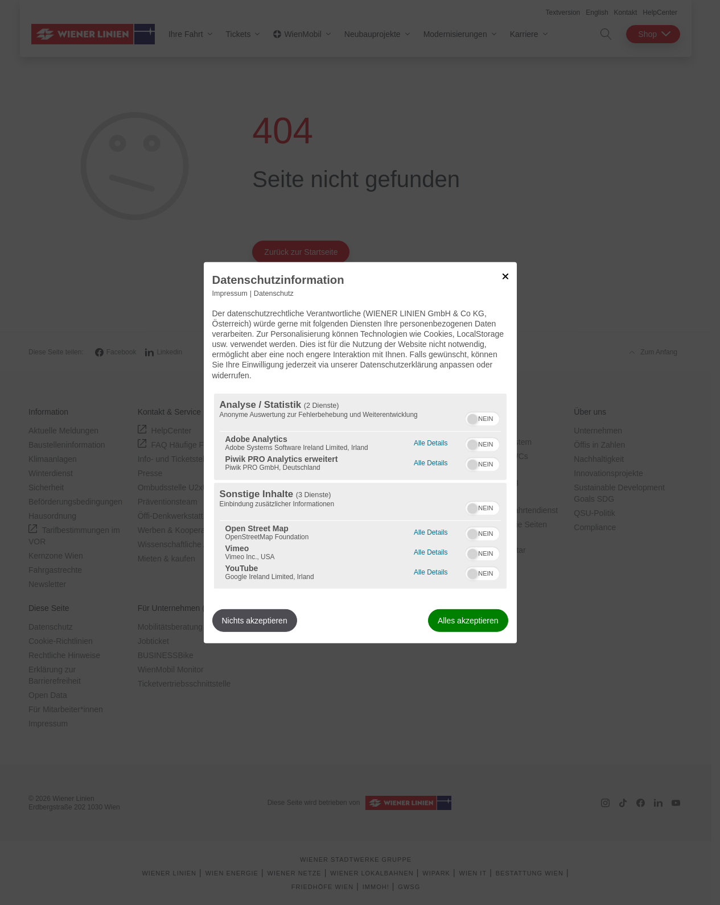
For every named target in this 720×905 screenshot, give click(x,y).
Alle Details (430, 441)
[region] (360, 491)
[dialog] (360, 452)
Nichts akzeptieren (254, 620)
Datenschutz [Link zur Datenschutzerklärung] (274, 293)
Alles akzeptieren (468, 620)
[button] (472, 419)
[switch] (482, 417)
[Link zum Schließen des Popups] (505, 276)
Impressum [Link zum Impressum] (230, 293)
